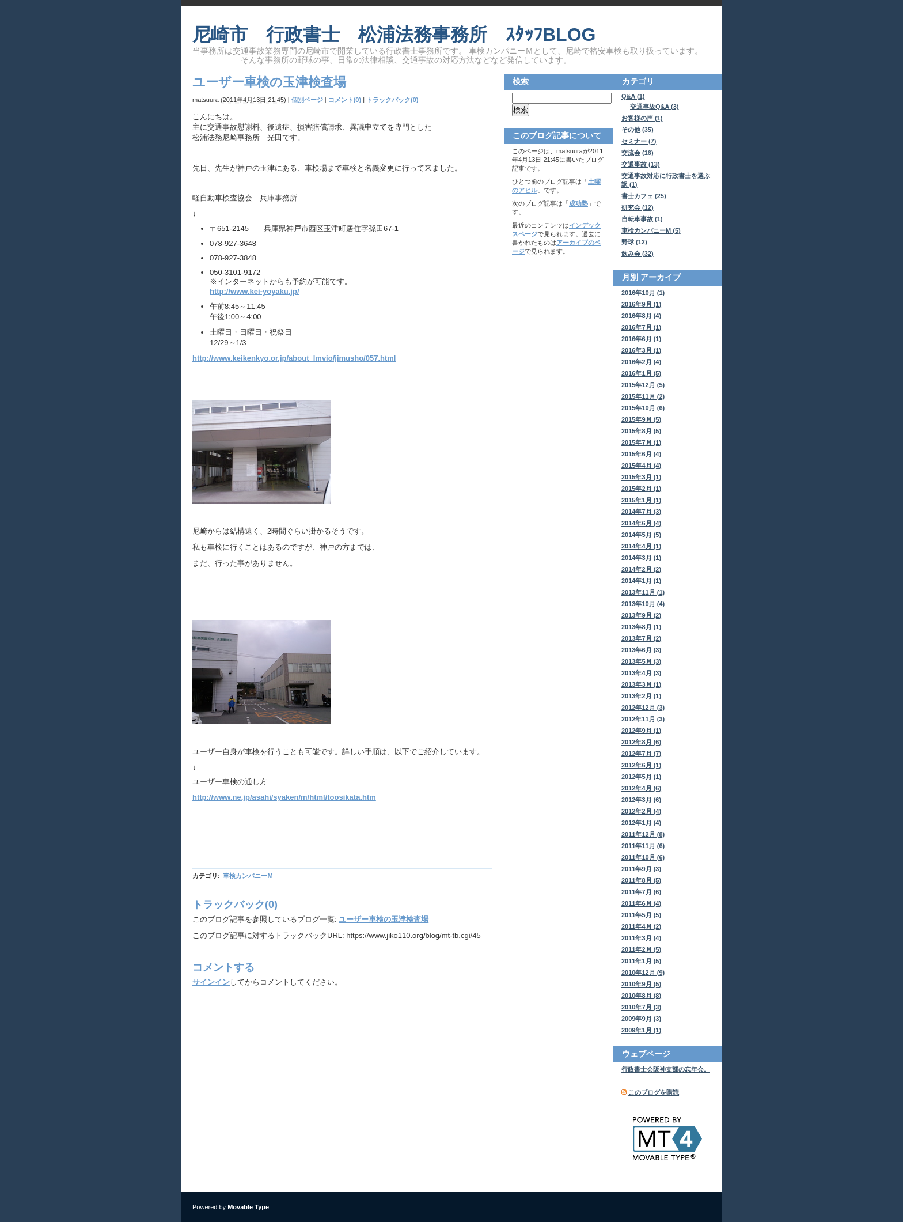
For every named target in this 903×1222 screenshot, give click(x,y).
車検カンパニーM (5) (651, 230)
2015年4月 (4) (641, 465)
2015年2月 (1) (641, 488)
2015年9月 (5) (641, 419)
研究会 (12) (637, 207)
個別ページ (307, 99)
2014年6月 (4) (641, 523)
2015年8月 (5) (641, 430)
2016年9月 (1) (641, 304)
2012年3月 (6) (641, 799)
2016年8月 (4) (641, 315)
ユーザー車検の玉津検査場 (383, 919)
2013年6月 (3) (641, 649)
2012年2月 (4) (641, 811)
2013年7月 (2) (641, 638)
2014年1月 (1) (641, 580)
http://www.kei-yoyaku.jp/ (254, 291)
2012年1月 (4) (641, 822)
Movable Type (248, 1207)
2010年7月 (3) (641, 1007)
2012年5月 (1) (641, 776)
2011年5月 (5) (641, 914)
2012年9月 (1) (641, 730)
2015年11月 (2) (643, 396)
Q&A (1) (633, 96)
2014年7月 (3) (641, 511)
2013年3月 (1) (641, 684)
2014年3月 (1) (641, 557)
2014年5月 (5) (641, 534)
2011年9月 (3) (641, 868)
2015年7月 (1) (641, 442)
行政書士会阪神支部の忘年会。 (665, 1069)
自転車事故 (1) (642, 218)
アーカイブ (660, 277)
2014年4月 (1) (641, 546)
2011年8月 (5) (641, 880)
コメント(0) (344, 99)
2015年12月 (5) (643, 384)
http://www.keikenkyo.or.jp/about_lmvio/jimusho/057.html (294, 358)
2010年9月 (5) (641, 984)
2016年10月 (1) (643, 292)
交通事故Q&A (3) (654, 106)
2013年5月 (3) (641, 661)
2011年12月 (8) (643, 834)
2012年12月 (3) (643, 707)
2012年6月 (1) (641, 765)
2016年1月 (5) (641, 373)
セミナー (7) (639, 141)
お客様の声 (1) (642, 118)
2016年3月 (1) (641, 350)
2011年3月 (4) (641, 938)
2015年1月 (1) (641, 500)
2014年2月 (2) (641, 569)
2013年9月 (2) (641, 615)
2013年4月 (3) (641, 672)
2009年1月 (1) (641, 1030)
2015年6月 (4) (641, 454)
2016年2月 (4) (641, 361)
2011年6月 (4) (641, 903)
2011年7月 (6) (641, 891)
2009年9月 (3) (641, 1018)
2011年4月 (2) (641, 926)
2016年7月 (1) (641, 327)
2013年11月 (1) (643, 592)
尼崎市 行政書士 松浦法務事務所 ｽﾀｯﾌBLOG (393, 34)
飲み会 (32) (637, 253)
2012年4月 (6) (641, 788)
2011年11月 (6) (643, 845)
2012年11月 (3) (643, 719)
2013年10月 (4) (643, 603)
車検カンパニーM (247, 875)
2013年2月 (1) (641, 696)
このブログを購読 (653, 1092)
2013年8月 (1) (641, 626)
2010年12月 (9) (643, 972)
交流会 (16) (637, 152)
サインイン (211, 982)
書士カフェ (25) (643, 195)
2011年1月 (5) (641, 961)
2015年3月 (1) (641, 477)
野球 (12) (634, 242)
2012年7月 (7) (641, 753)
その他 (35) (637, 129)
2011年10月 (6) (643, 857)
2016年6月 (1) (641, 338)
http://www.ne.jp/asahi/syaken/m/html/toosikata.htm (284, 797)
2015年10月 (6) (643, 407)
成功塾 (578, 203)
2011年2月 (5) (641, 949)
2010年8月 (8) (641, 995)
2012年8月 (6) (641, 742)
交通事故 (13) (640, 164)
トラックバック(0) (392, 99)
